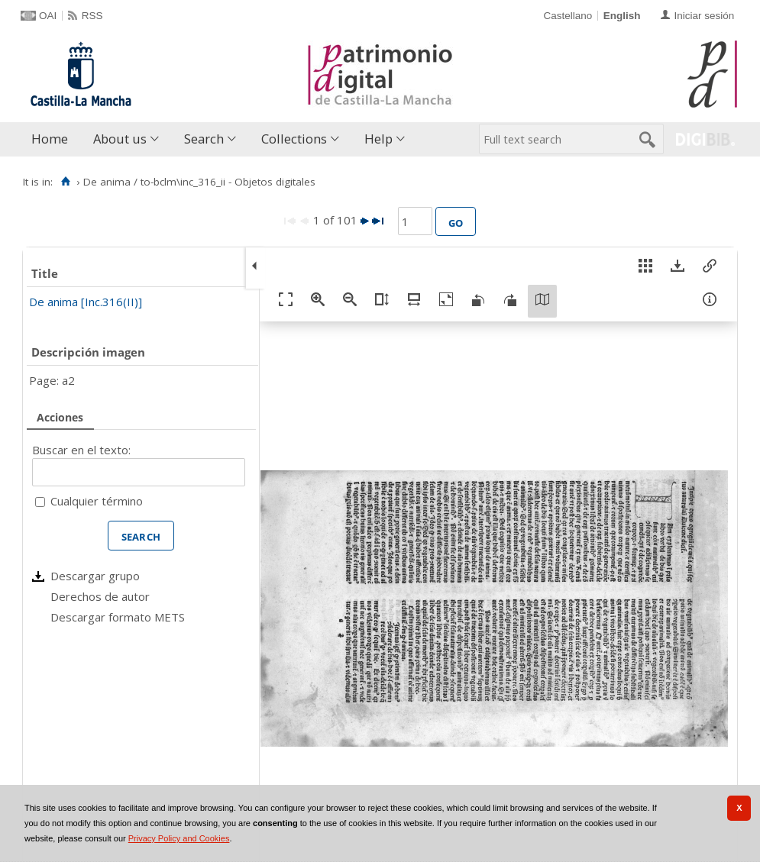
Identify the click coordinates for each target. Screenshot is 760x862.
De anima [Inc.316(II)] (85, 301)
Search (204, 138)
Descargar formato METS (117, 617)
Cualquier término (96, 500)
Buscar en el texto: (81, 449)
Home (49, 138)
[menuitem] (53, 139)
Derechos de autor (100, 596)
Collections (294, 138)
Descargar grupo (95, 575)
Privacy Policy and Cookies (179, 838)
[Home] (65, 181)
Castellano (567, 15)
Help (378, 138)
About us (120, 138)
